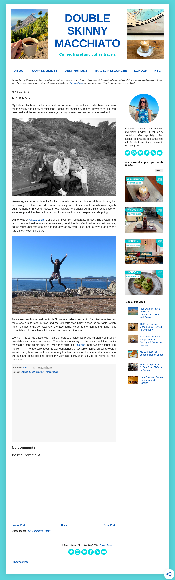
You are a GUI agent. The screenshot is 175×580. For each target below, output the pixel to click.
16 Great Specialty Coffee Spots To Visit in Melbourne (151, 327)
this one (80, 344)
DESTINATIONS (75, 70)
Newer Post (19, 525)
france (32, 372)
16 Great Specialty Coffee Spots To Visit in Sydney (151, 367)
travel (55, 372)
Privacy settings (20, 562)
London (140, 70)
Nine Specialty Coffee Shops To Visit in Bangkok (151, 380)
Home (64, 525)
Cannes (24, 372)
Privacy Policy (76, 83)
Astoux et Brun (37, 219)
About (19, 70)
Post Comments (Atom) (38, 531)
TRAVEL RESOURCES (110, 70)
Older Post (109, 525)
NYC (157, 70)
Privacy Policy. (106, 545)
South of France (43, 372)
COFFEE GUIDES (45, 70)
